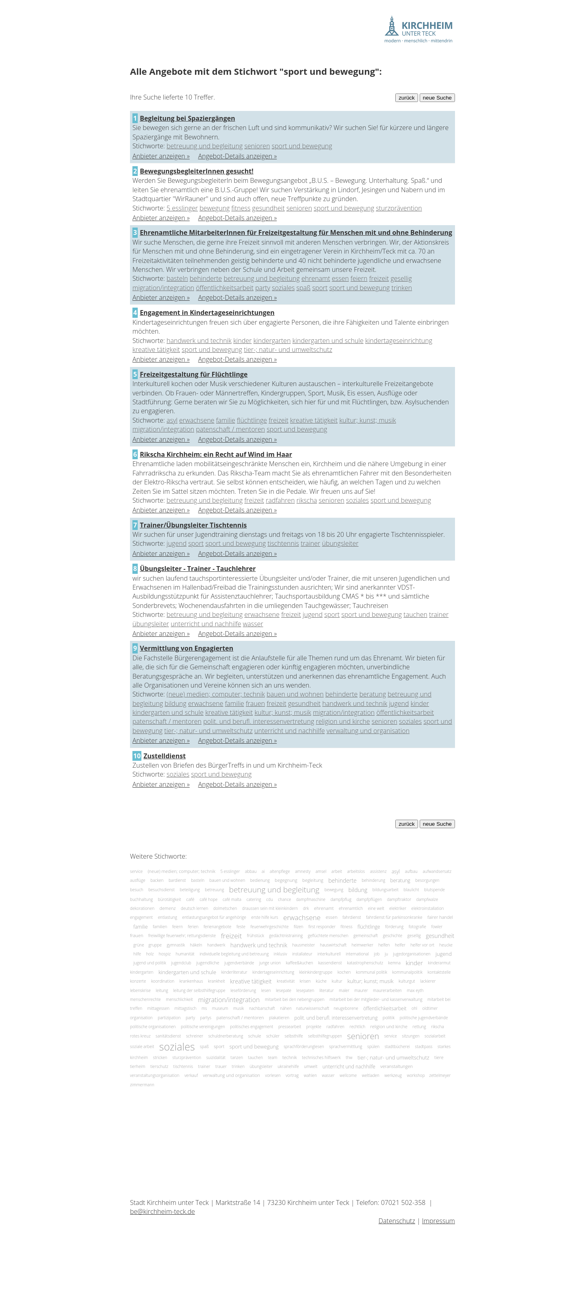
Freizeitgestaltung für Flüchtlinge (193, 374)
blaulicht (411, 889)
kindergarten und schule (328, 340)
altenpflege (280, 871)
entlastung (167, 917)
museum (220, 1008)
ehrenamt (315, 278)
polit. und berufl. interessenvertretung (258, 721)
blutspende (434, 889)
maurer (361, 990)
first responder (322, 926)
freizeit (379, 278)
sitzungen (410, 1036)
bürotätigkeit (169, 899)
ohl (414, 1008)
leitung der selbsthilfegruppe (199, 990)
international (357, 954)
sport (319, 287)
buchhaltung (141, 899)
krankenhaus (191, 981)
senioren (257, 145)
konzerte (138, 981)
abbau (250, 871)
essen (340, 278)
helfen (384, 945)
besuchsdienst (161, 889)
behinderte (206, 278)
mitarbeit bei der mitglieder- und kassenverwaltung (375, 999)
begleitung (312, 880)
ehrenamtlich (351, 908)
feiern (359, 278)
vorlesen (273, 1075)
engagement (141, 917)
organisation (141, 1017)
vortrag (292, 1075)
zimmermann (142, 1084)
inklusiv (280, 954)
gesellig (401, 278)
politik (388, 1017)
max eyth (415, 990)
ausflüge (137, 880)
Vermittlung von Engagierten (186, 648)
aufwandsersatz (436, 871)
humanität (185, 954)
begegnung (286, 880)
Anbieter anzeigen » (161, 156)
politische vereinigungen (203, 1026)
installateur (302, 954)
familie (225, 420)
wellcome (348, 1075)
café (190, 899)
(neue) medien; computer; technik (216, 694)
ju (386, 954)
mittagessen (158, 1008)
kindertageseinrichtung (398, 340)
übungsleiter (340, 543)
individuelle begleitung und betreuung (234, 954)
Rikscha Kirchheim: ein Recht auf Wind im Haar (216, 454)
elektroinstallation (428, 908)
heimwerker (362, 945)
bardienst (177, 880)
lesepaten (305, 990)
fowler (436, 926)
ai (263, 871)
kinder (242, 340)
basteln (177, 278)
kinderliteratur (234, 972)
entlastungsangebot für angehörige (214, 917)
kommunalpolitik (407, 972)
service (136, 871)
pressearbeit (289, 1026)
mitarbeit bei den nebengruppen (295, 999)
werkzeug (393, 1075)
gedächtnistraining (286, 935)
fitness (241, 208)
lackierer (428, 981)
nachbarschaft (262, 1008)
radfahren (280, 500)
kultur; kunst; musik (367, 420)
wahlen (310, 1075)
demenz (168, 908)
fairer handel (440, 917)
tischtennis (283, 543)
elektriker (397, 908)
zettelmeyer (440, 1075)
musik (238, 1008)
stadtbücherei (397, 1046)
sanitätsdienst (168, 1036)
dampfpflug (341, 899)
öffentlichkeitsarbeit (225, 287)
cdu (269, 899)
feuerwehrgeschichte (269, 926)
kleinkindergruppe (315, 972)
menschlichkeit (179, 999)
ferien (193, 926)
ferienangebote (218, 926)
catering (254, 899)
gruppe (155, 945)
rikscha (307, 500)
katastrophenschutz (365, 963)
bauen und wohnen (294, 694)
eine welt (376, 908)
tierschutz (159, 1066)
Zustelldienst (164, 755)
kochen (344, 972)
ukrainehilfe (288, 1066)
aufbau (411, 871)
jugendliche (207, 963)
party (262, 287)
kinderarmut (439, 963)
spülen (373, 1046)
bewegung (214, 208)
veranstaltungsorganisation (155, 1075)
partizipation (169, 1017)
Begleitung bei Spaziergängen (187, 118)
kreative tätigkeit (156, 349)
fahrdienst (351, 917)
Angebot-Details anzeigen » (237, 156)
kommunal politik (371, 972)
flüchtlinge (252, 420)
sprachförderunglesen (304, 1046)
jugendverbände (239, 963)
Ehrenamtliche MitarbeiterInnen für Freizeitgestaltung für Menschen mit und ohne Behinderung (296, 232)
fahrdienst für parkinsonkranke (394, 917)
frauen (255, 703)
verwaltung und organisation (368, 730)
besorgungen (427, 880)
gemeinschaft (365, 935)
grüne (139, 945)
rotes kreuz (140, 1036)
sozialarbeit (435, 1036)
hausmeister (303, 945)
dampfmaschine (310, 899)
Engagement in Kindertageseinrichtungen (207, 312)
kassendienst (330, 963)
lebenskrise (140, 990)
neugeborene (346, 1008)
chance (284, 899)
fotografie (417, 926)
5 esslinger (182, 208)
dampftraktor (399, 899)
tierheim (137, 1066)
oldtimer (430, 1008)
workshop (416, 1075)
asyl (172, 420)
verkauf (191, 1075)
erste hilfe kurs (264, 917)
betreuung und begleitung (205, 145)
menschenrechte (145, 999)
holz (150, 954)
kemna (394, 963)
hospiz (165, 954)
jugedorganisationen (412, 954)
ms (204, 1008)
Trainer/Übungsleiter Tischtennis (193, 525)
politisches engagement (251, 1026)
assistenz (378, 871)
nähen (286, 1008)
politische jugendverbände (424, 1017)
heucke (446, 945)
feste (240, 926)
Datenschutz (397, 1220)
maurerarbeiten (387, 990)
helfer (400, 945)
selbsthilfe (294, 1036)
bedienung (260, 880)
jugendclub (181, 963)
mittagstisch (186, 1008)
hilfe (137, 954)
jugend (176, 543)
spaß (304, 287)
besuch (136, 889)
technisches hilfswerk (321, 1057)
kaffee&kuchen (299, 963)
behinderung (373, 880)
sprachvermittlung (345, 1046)
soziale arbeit (142, 1046)
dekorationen (142, 908)
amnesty (302, 871)
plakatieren (279, 1017)
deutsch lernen (194, 908)
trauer (221, 1066)
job (376, 954)
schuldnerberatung (225, 1036)
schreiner (194, 1036)
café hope (208, 899)
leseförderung (243, 990)
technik (289, 1057)
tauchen (415, 614)
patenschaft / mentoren (230, 429)
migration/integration (163, 287)
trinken (402, 287)
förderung (394, 926)
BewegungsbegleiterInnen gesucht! (197, 171)
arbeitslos (356, 871)
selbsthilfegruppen (325, 1036)
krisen (305, 981)
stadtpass (423, 1046)
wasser (253, 623)
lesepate (283, 990)
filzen (298, 926)
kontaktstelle (439, 972)
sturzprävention (399, 208)
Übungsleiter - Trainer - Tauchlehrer (198, 568)
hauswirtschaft (333, 945)
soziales (283, 287)
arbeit (337, 871)
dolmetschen (225, 908)
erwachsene (196, 420)
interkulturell (328, 954)
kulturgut (407, 981)
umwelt (310, 1066)
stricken (160, 1057)
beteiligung (190, 889)
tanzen (237, 1057)
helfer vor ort (422, 945)
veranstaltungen (396, 1066)
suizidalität (215, 1057)
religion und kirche (343, 721)
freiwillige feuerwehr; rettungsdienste (182, 935)
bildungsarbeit (386, 889)
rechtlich (358, 1026)
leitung (162, 990)
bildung (175, 703)
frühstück (255, 935)
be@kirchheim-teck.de (162, 1211)
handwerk (216, 945)
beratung (373, 694)
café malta (232, 899)
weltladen (370, 1075)
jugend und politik (149, 963)
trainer (310, 543)
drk (306, 908)
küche (321, 981)
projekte (313, 1026)
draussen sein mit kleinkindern (270, 908)
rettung (419, 1026)
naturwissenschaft (313, 1008)
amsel (321, 871)
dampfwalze (427, 899)
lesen (266, 990)
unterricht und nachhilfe (206, 623)
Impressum (438, 1220)
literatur (326, 990)
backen (156, 880)
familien (160, 926)
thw (349, 1057)
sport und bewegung (302, 145)
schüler (273, 1036)
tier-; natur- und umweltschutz (288, 349)
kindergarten (272, 340)
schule (254, 1036)
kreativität (286, 981)
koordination (162, 981)
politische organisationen (153, 1026)
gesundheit (268, 208)
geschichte (393, 935)
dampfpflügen (369, 899)
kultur (337, 981)
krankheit (216, 981)
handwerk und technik (199, 340)
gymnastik (176, 945)
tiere (439, 1057)
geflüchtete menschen (328, 935)
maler (344, 990)
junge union (270, 963)
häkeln (196, 945)
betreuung (214, 889)
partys (205, 1017)
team (272, 1057)
